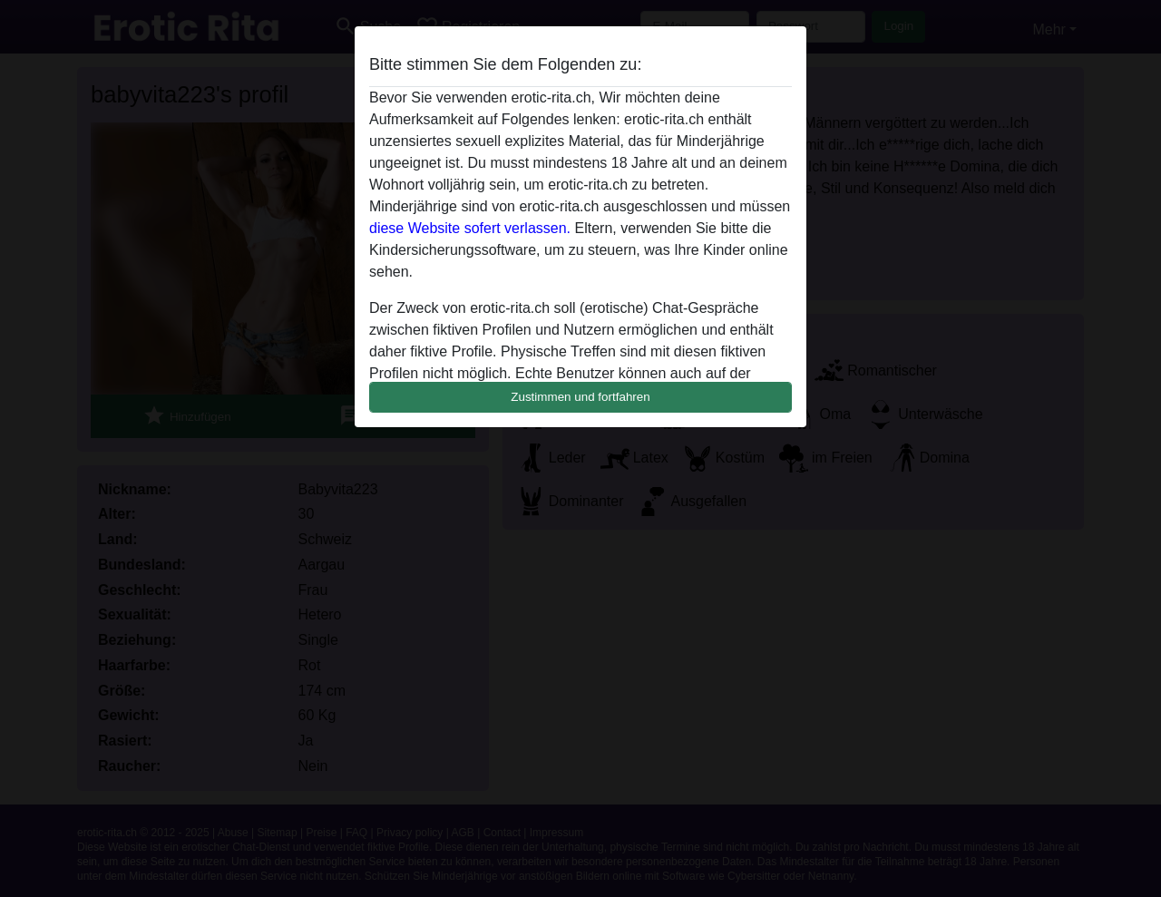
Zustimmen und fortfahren (580, 397)
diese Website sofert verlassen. (470, 228)
